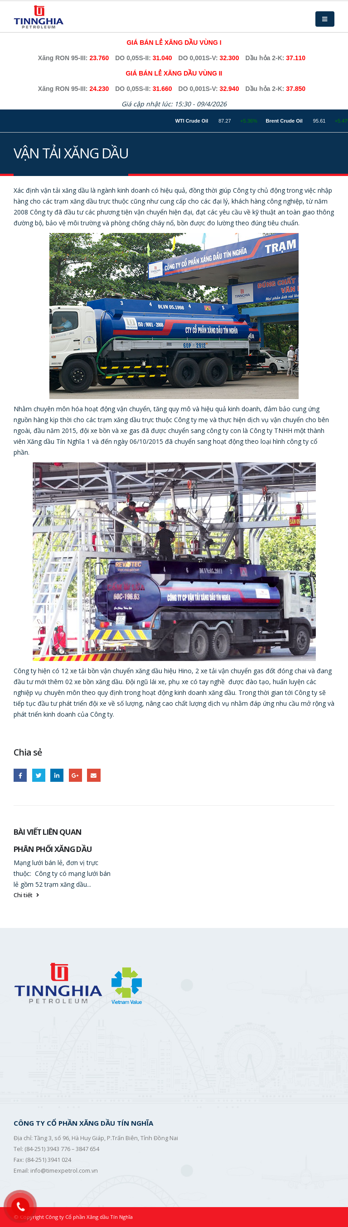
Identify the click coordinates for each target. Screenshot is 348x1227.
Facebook (20, 775)
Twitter (38, 775)
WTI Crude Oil (200, 121)
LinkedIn (56, 775)
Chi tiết (27, 895)
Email (93, 775)
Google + (75, 775)
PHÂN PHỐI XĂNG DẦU (53, 849)
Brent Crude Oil (292, 121)
